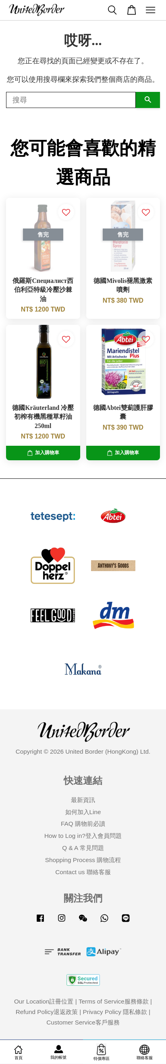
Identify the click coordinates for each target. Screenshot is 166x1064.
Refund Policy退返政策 (47, 1011)
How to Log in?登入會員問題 (83, 835)
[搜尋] (71, 100)
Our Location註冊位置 (44, 1001)
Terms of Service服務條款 (114, 1001)
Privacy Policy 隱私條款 (115, 1011)
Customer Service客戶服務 (83, 1022)
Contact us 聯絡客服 (82, 872)
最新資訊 (83, 799)
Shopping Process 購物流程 (83, 859)
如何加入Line (83, 811)
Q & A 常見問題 (83, 847)
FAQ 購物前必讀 (83, 823)
